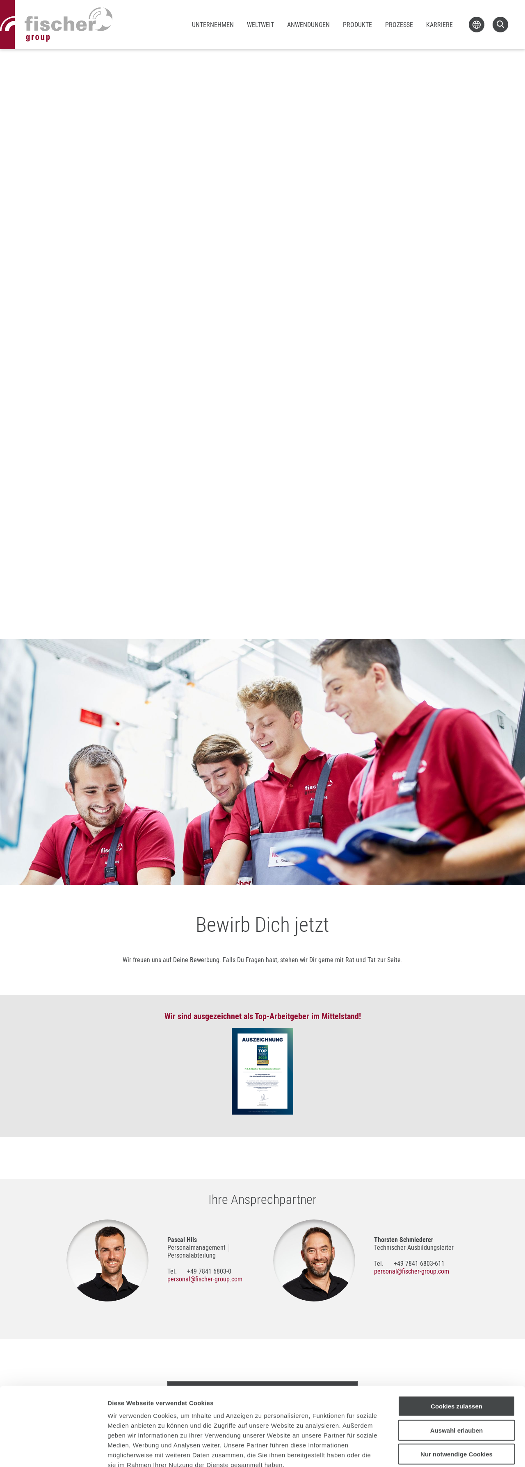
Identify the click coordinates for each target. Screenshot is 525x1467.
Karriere (439, 24)
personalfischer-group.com (204, 1278)
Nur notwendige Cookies (456, 1406)
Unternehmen (213, 24)
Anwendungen (308, 24)
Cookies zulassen (456, 1359)
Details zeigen (436, 1450)
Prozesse (399, 24)
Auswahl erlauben (456, 1383)
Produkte (357, 24)
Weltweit (260, 24)
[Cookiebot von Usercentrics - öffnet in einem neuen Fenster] (53, 1451)
